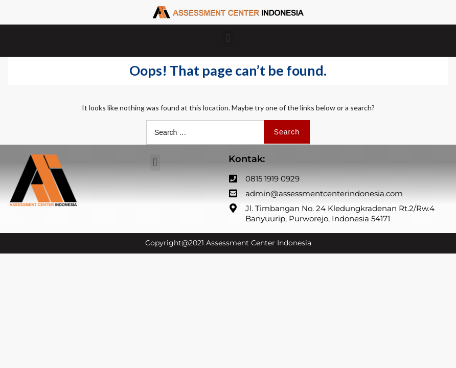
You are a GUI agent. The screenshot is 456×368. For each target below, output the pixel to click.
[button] (228, 38)
